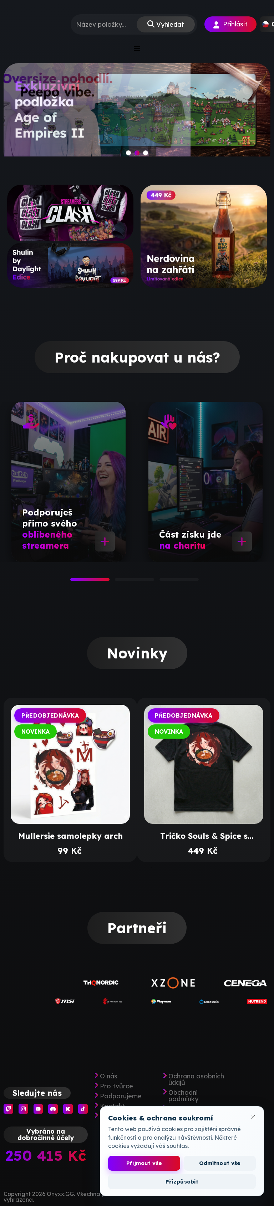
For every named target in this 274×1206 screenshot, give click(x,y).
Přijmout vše (144, 1163)
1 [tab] (73, 581)
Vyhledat (170, 24)
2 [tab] (118, 581)
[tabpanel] (68, 482)
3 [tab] (163, 581)
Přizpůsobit (182, 1181)
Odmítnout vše (220, 1163)
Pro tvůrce (116, 1086)
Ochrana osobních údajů (196, 1079)
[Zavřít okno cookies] (253, 1117)
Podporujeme (121, 1096)
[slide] (137, 115)
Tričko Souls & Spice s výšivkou (204, 836)
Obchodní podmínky (183, 1095)
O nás (108, 1076)
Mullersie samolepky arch (70, 836)
